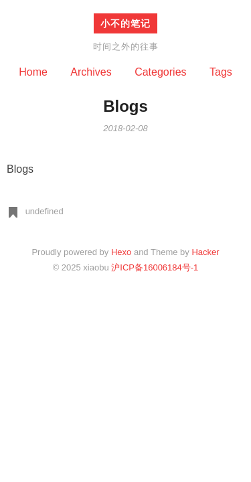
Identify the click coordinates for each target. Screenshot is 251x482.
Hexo (121, 252)
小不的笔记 (125, 23)
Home (33, 72)
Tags (221, 72)
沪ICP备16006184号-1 (154, 267)
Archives (90, 72)
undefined (44, 211)
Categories (160, 72)
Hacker (205, 252)
